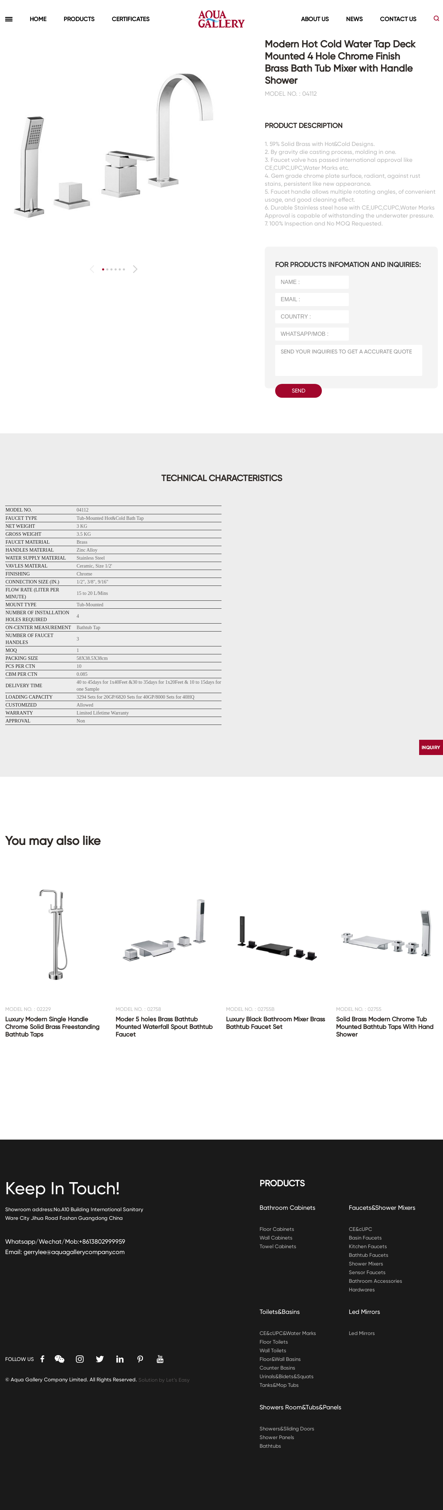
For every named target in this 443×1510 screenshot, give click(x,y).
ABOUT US (315, 19)
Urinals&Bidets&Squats (287, 1376)
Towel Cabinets (278, 1246)
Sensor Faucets (367, 1272)
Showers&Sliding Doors (287, 1429)
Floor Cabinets (277, 1229)
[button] (135, 269)
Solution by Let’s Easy (164, 1380)
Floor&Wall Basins (280, 1359)
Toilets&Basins (280, 1311)
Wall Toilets (273, 1350)
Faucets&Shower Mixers (382, 1207)
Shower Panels (277, 1437)
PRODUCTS (79, 19)
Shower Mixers (366, 1264)
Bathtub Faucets (369, 1255)
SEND (298, 390)
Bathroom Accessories (376, 1281)
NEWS (354, 19)
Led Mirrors (364, 1311)
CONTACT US (398, 19)
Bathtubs (271, 1446)
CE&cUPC (360, 1229)
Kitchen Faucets (368, 1246)
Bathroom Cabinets (288, 1207)
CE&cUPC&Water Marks (288, 1333)
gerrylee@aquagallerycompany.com (75, 1251)
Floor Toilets (274, 1342)
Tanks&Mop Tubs (280, 1385)
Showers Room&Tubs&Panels (301, 1407)
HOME (38, 19)
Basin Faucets (365, 1238)
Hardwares (362, 1290)
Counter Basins (278, 1368)
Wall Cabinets (276, 1238)
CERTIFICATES (131, 19)
